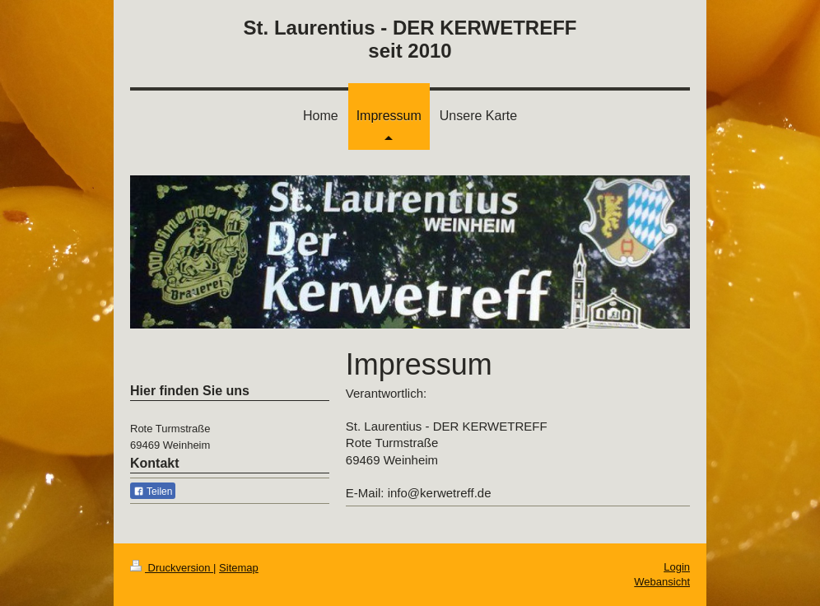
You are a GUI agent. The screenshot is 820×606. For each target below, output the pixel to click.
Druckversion (171, 568)
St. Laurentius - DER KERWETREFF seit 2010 (410, 39)
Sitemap (239, 568)
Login (677, 567)
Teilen (152, 491)
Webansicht (662, 582)
